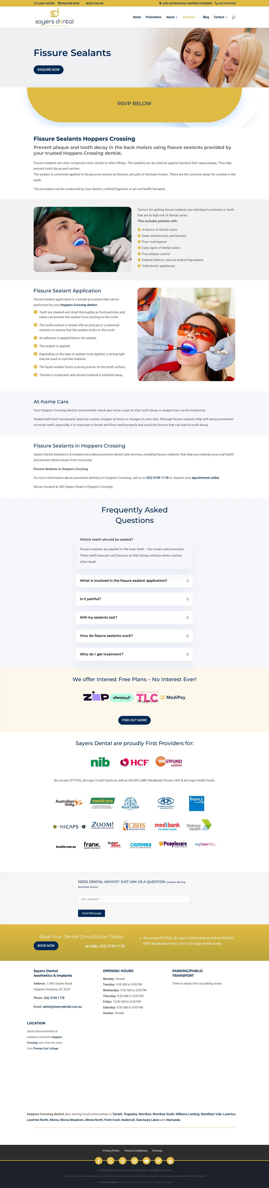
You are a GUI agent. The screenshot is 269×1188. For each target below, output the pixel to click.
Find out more (134, 720)
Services (188, 17)
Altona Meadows (72, 1120)
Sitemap (157, 1150)
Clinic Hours (46, 3)
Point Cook (112, 1120)
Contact (219, 17)
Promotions (153, 17)
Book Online (94, 3)
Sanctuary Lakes (147, 1120)
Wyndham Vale (211, 1114)
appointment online (205, 478)
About (170, 17)
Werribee (145, 1114)
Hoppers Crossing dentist (79, 305)
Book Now (46, 946)
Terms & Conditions (135, 1150)
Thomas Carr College (45, 1048)
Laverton (229, 1114)
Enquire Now (70, 3)
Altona (53, 1120)
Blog (206, 17)
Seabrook (128, 1120)
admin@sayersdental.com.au (62, 1006)
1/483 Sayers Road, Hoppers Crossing (187, 3)
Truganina (130, 1114)
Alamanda (173, 1120)
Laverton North (37, 1120)
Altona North (94, 1120)
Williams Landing (188, 1114)
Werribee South (163, 1114)
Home (137, 17)
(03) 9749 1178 (226, 3)
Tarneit (117, 1114)
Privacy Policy (111, 1150)
